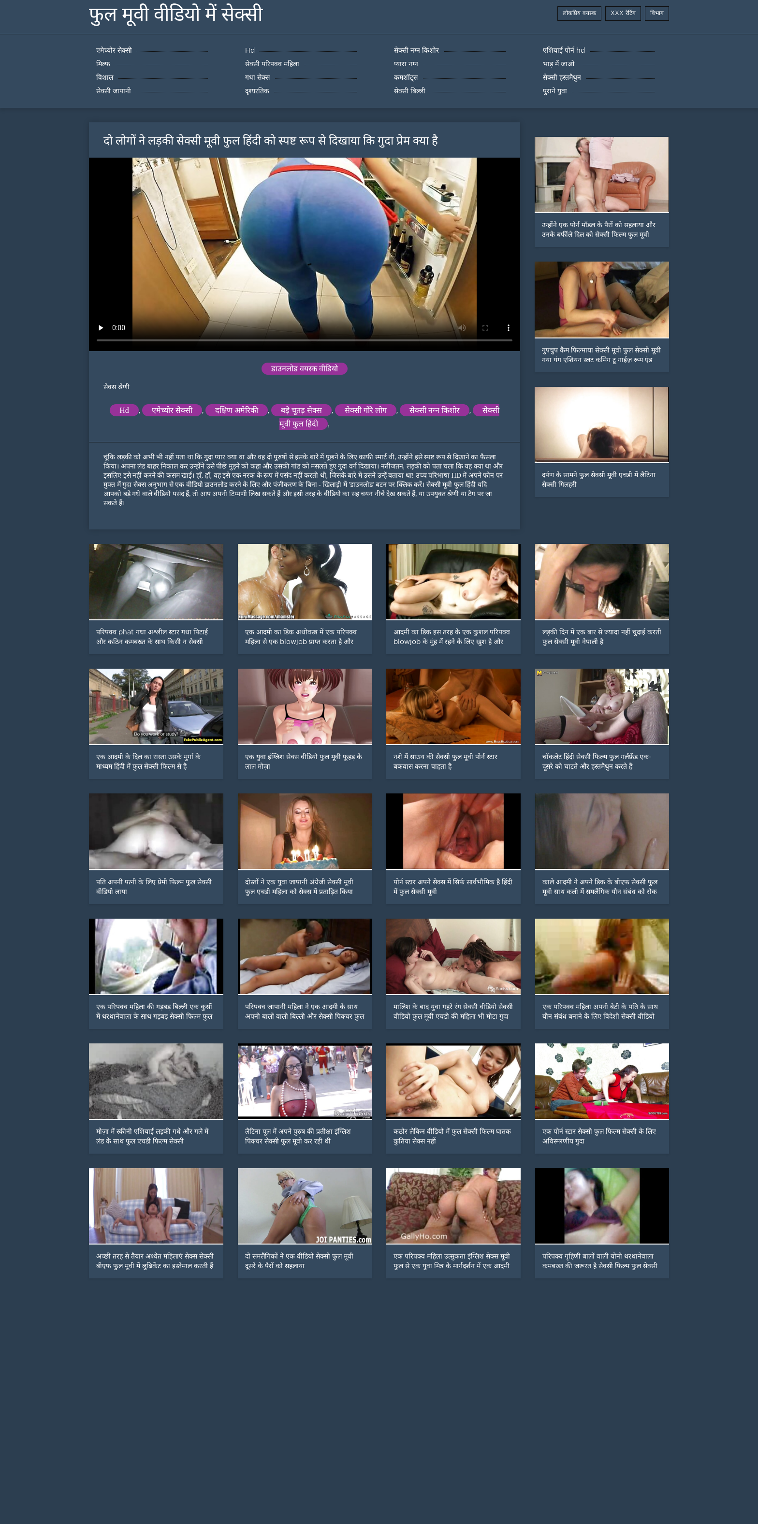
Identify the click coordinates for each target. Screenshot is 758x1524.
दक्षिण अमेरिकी (236, 410)
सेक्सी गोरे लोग (366, 410)
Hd (124, 410)
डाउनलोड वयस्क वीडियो (304, 369)
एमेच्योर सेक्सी (172, 410)
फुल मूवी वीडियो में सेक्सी (175, 14)
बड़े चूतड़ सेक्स (301, 410)
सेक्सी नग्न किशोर (434, 410)
